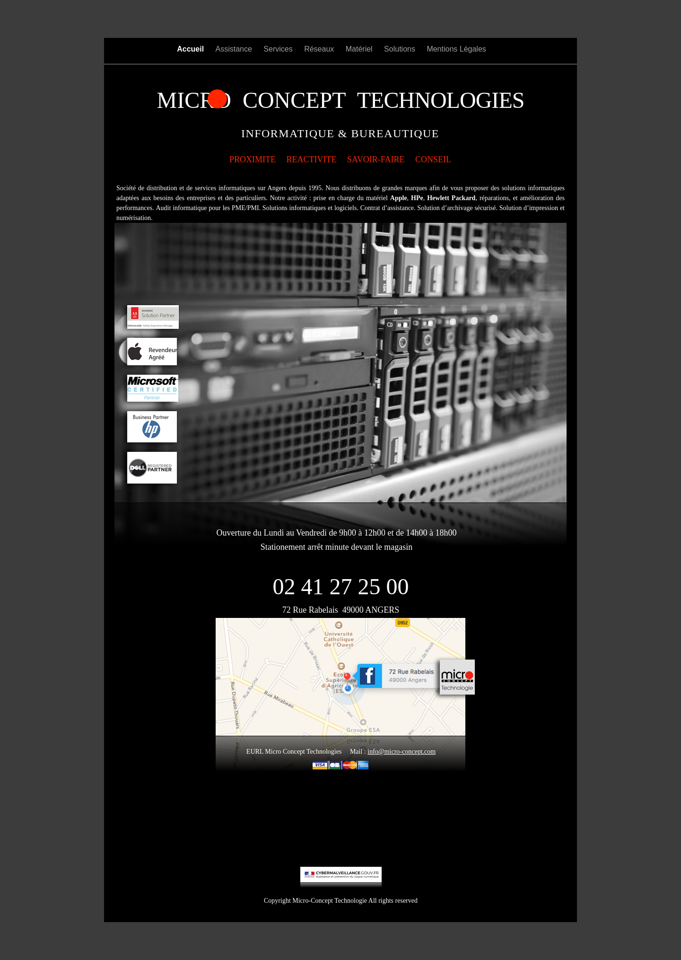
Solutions (400, 49)
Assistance (235, 49)
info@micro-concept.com (401, 751)
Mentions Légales (456, 49)
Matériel (360, 49)
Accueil (191, 49)
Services (279, 49)
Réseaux (320, 49)
